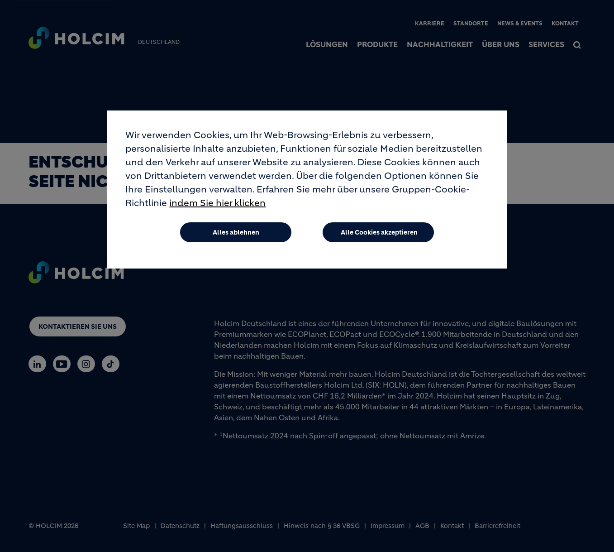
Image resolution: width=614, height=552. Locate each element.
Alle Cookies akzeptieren (379, 235)
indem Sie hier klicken (217, 206)
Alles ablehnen (236, 235)
